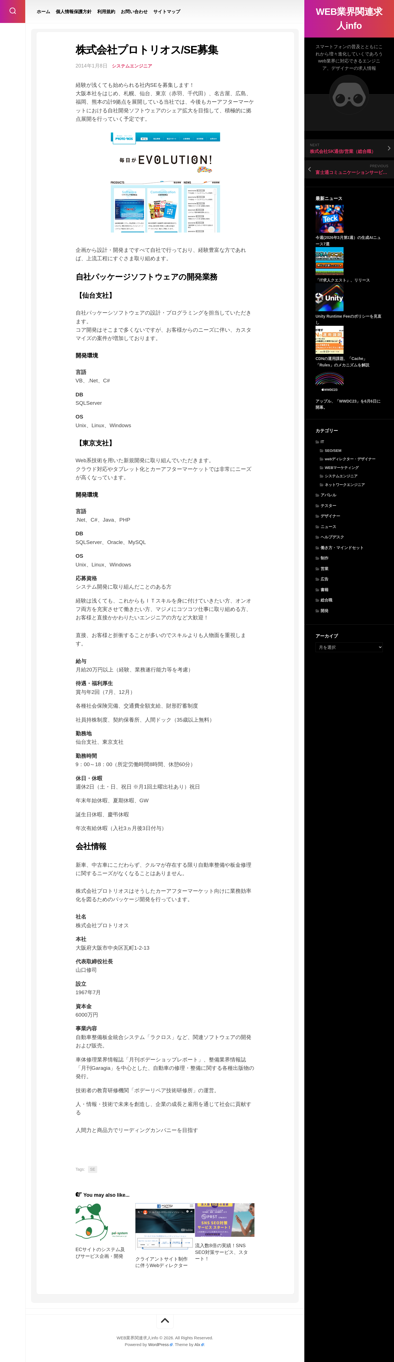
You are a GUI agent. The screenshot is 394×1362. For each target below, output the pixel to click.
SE (92, 1169)
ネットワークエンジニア (345, 485)
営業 (324, 568)
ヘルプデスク (332, 537)
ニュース (328, 526)
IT (322, 442)
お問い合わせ (134, 11)
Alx (197, 1344)
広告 (324, 579)
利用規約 (106, 11)
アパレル (328, 495)
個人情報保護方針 (74, 11)
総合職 (326, 600)
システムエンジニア (341, 476)
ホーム (43, 11)
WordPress (158, 1344)
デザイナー (330, 516)
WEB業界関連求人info (349, 18)
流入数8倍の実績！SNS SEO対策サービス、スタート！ (221, 1252)
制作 (324, 558)
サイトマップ (166, 11)
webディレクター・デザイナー (350, 459)
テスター (328, 505)
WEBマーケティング (342, 468)
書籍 (324, 589)
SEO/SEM (333, 450)
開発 (324, 610)
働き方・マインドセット (342, 547)
